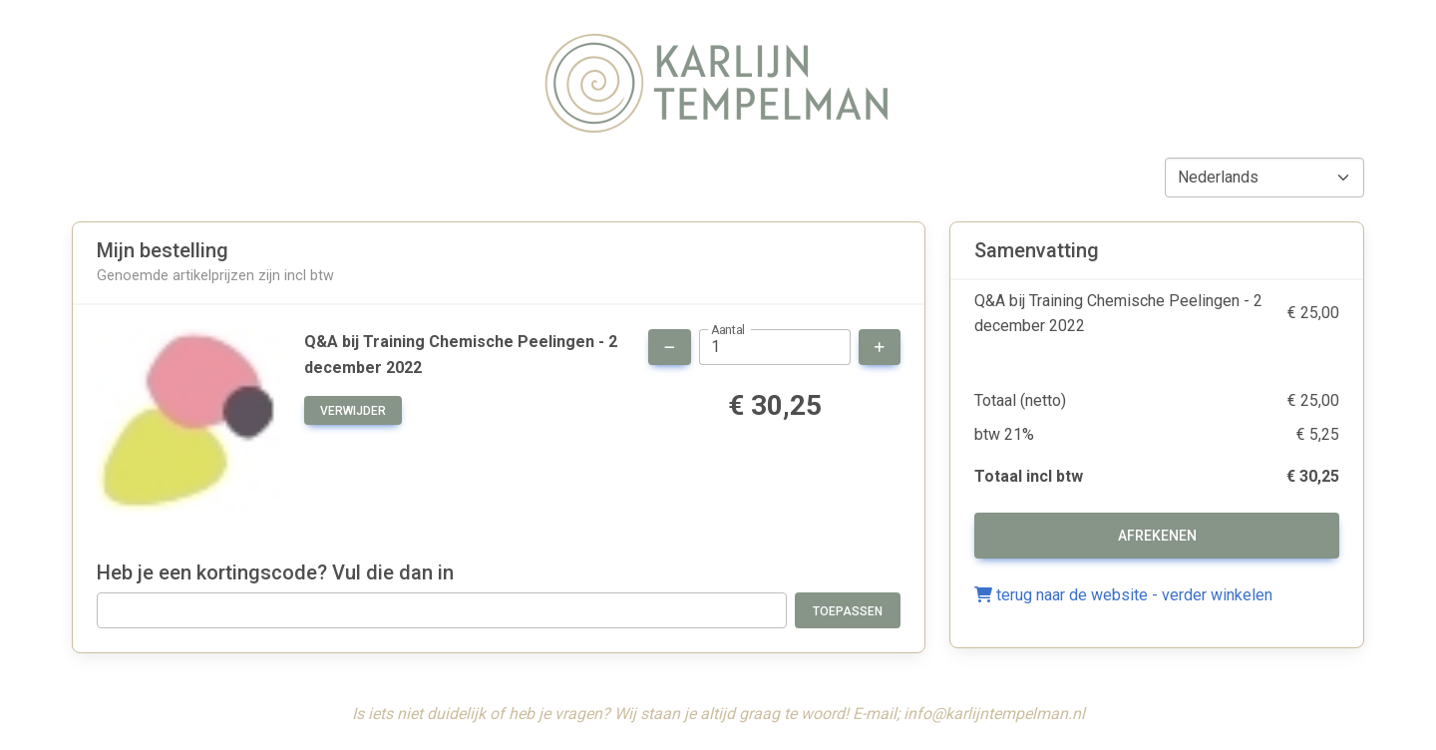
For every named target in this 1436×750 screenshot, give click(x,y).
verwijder (353, 411)
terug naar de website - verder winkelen (1123, 594)
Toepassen (848, 611)
